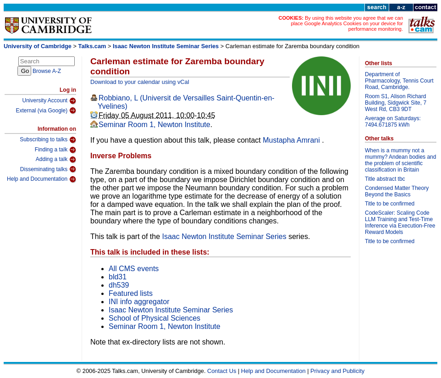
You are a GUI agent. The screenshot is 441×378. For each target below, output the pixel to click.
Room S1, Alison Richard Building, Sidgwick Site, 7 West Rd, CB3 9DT (395, 102)
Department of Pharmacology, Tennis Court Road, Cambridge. (399, 80)
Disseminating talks (48, 169)
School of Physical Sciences (154, 318)
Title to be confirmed (389, 203)
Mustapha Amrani (292, 140)
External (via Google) (46, 110)
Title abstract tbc (385, 179)
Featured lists (131, 293)
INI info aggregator (139, 302)
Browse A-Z (47, 71)
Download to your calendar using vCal (139, 81)
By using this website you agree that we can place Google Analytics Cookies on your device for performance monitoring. (347, 23)
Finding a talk (55, 150)
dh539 (119, 285)
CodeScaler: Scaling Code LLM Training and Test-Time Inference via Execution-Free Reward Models (400, 222)
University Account (49, 101)
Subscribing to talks (48, 140)
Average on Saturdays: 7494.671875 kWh (393, 121)
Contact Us (221, 370)
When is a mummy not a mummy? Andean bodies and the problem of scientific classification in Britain (400, 160)
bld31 (118, 277)
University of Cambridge (38, 46)
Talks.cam (92, 46)
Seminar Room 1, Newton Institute (154, 124)
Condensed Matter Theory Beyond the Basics (397, 191)
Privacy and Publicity (337, 370)
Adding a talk (56, 159)
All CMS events (134, 268)
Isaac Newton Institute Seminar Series (166, 46)
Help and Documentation (41, 179)
